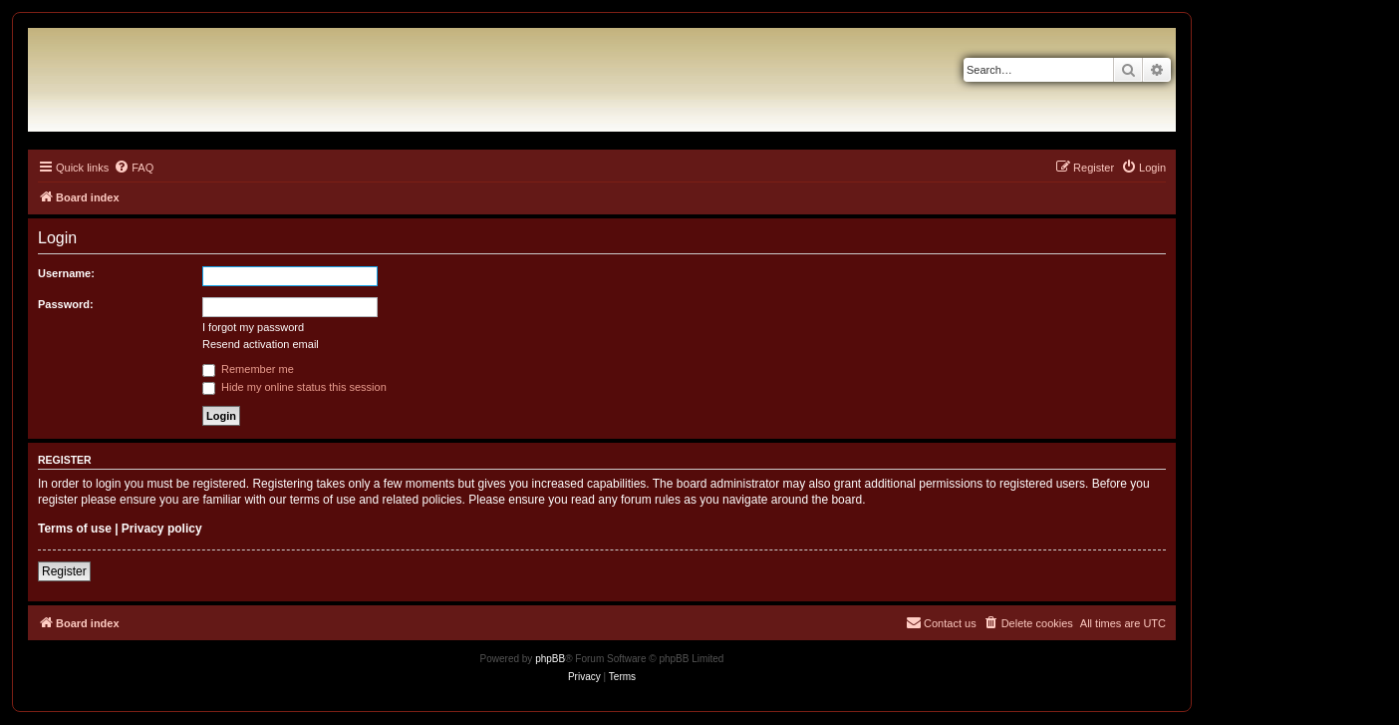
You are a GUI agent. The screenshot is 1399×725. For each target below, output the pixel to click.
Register (64, 571)
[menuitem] (133, 168)
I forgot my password (253, 327)
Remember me (248, 369)
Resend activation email (260, 344)
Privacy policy (162, 529)
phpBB (550, 658)
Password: (66, 304)
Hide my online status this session (294, 387)
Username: (66, 273)
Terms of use (75, 529)
